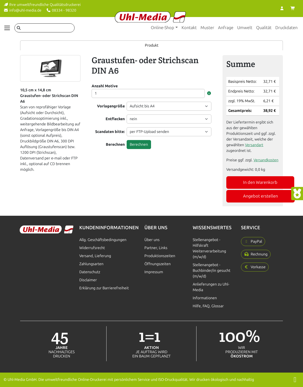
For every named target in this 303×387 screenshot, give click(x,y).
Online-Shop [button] (162, 27)
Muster (207, 27)
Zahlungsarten (91, 264)
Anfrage (225, 27)
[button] (209, 93)
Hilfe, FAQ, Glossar (208, 306)
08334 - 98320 (61, 10)
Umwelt (244, 27)
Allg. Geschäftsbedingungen (102, 239)
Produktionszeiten (159, 256)
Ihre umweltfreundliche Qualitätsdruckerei (42, 4)
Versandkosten (266, 160)
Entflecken (115, 119)
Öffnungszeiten (157, 264)
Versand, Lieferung (95, 256)
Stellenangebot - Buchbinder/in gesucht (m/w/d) (211, 270)
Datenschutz (89, 272)
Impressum (153, 272)
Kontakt (189, 27)
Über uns (152, 239)
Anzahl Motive (105, 86)
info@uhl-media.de (22, 10)
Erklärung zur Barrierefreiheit (104, 288)
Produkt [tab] (151, 45)
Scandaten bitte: (110, 131)
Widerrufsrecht (92, 248)
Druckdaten (286, 27)
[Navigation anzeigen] (7, 27)
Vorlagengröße (111, 106)
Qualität (264, 27)
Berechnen (115, 144)
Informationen (205, 298)
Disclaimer (88, 280)
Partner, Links (155, 248)
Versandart (254, 145)
